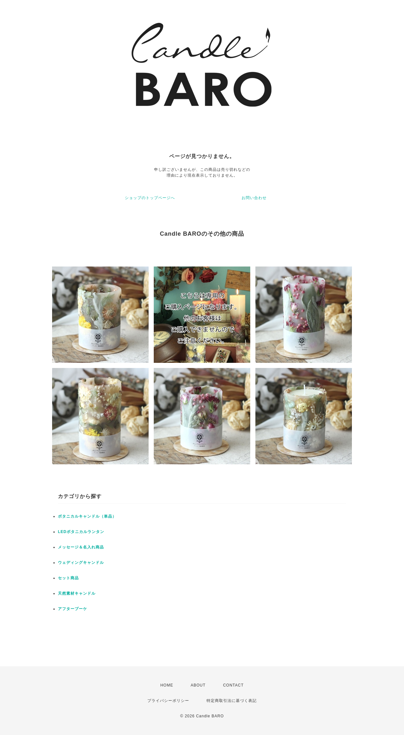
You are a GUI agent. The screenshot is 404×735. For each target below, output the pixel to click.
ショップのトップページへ (150, 198)
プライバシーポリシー (168, 700)
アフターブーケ (72, 609)
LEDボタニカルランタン (81, 531)
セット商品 (68, 578)
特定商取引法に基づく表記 (232, 700)
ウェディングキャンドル (81, 562)
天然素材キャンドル (77, 593)
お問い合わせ (254, 198)
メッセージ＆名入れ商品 (81, 547)
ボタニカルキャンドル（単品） (87, 516)
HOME (166, 685)
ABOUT (198, 685)
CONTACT (233, 685)
